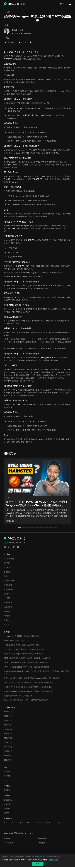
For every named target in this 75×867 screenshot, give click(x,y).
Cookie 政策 (8, 843)
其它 (59, 823)
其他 (7, 498)
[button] (63, 3)
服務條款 (7, 838)
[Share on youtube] (18, 547)
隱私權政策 (42, 838)
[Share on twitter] (5, 547)
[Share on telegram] (13, 547)
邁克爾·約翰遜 (17, 30)
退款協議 (41, 843)
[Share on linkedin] (9, 547)
